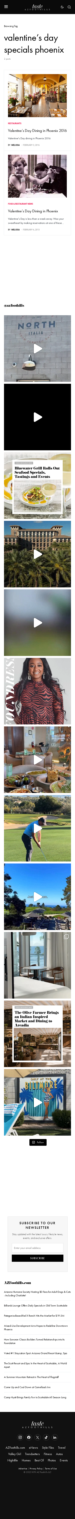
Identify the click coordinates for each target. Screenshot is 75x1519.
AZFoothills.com (17, 1283)
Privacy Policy (36, 1468)
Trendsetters (32, 1454)
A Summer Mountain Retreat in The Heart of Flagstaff (31, 1377)
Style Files (48, 1448)
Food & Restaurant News (20, 204)
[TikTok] (46, 1437)
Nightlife (12, 1460)
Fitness (48, 1454)
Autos (59, 1454)
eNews (33, 1448)
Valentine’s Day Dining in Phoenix (33, 211)
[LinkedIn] (55, 1437)
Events (64, 1460)
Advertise (22, 1468)
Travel (61, 1448)
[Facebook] (29, 1437)
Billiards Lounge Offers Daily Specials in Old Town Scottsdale (35, 1305)
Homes (26, 1460)
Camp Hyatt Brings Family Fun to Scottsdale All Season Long (35, 1397)
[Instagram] (20, 1437)
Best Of (39, 1460)
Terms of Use (51, 1468)
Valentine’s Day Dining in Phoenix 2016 (37, 130)
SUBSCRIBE (37, 1258)
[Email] (37, 1248)
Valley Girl (14, 1454)
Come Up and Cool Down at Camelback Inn (27, 1387)
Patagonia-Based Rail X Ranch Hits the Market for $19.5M (34, 1315)
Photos (52, 1460)
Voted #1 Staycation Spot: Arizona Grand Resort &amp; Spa (35, 1353)
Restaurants (14, 123)
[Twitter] (37, 1437)
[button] (6, 7)
